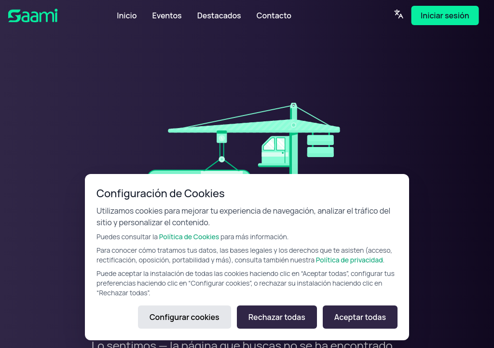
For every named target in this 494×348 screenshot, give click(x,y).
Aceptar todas (360, 317)
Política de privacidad (349, 259)
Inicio (127, 15)
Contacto (274, 15)
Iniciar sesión (445, 15)
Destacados (219, 15)
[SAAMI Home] (47, 15)
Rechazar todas (276, 317)
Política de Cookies (189, 236)
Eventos (166, 15)
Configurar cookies (185, 317)
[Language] (398, 14)
